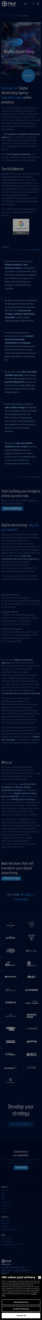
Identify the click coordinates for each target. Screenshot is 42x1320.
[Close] (39, 1277)
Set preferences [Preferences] (21, 1302)
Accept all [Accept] (21, 1315)
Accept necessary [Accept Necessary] (21, 1309)
